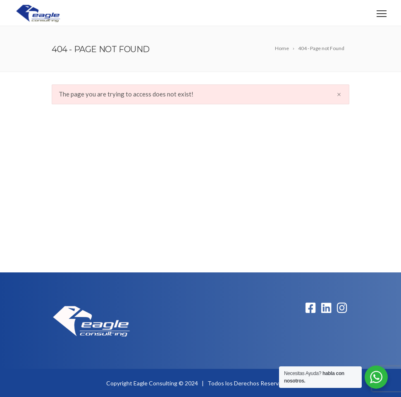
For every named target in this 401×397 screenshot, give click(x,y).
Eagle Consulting (155, 383)
